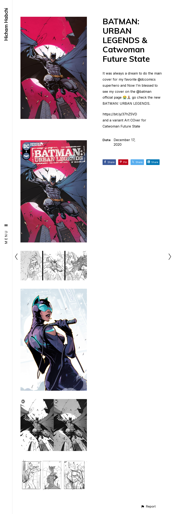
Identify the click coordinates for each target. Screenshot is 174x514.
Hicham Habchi (6, 24)
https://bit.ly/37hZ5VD (120, 114)
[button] (148, 506)
